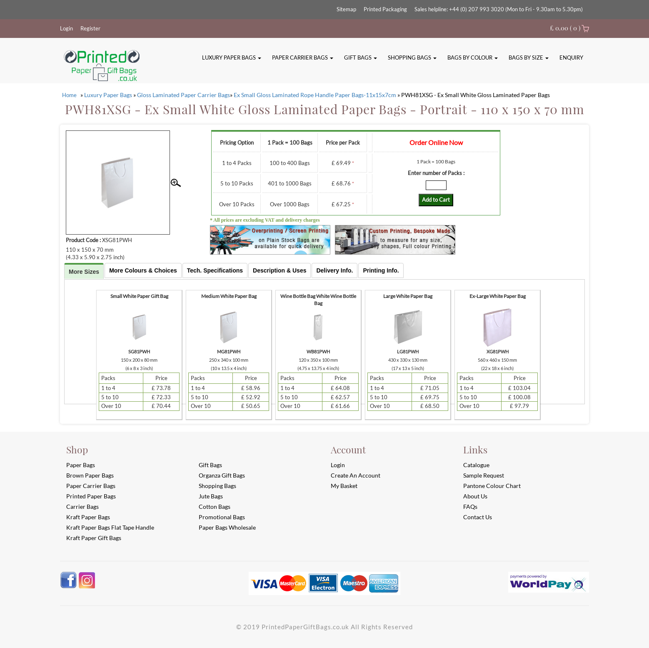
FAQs (470, 506)
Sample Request (483, 475)
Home (69, 95)
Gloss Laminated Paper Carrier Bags (183, 94)
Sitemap (346, 9)
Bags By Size (529, 57)
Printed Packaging (385, 9)
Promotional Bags (222, 516)
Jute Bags (211, 496)
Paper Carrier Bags (302, 57)
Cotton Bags (214, 506)
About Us (475, 496)
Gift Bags (360, 57)
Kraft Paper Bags (88, 516)
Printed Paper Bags (91, 496)
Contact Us (477, 516)
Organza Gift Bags (222, 475)
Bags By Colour (472, 57)
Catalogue (476, 464)
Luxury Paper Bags (231, 57)
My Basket (344, 485)
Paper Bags (80, 464)
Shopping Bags (412, 57)
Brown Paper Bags (90, 475)
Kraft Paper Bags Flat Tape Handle (110, 527)
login (338, 464)
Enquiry (571, 57)
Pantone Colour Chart (492, 485)
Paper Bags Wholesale (227, 527)
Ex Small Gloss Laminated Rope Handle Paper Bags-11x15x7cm (315, 94)
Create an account (355, 475)
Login (66, 28)
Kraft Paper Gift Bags (93, 537)
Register (90, 28)
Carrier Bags (82, 506)
